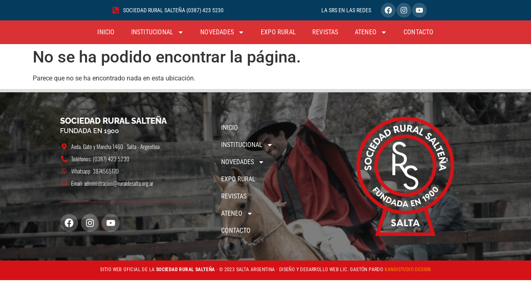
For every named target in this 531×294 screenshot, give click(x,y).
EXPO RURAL (278, 32)
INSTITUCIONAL (157, 32)
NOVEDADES (222, 32)
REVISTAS (325, 32)
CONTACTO (418, 32)
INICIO (105, 32)
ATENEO (371, 32)
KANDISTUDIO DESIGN (408, 269)
